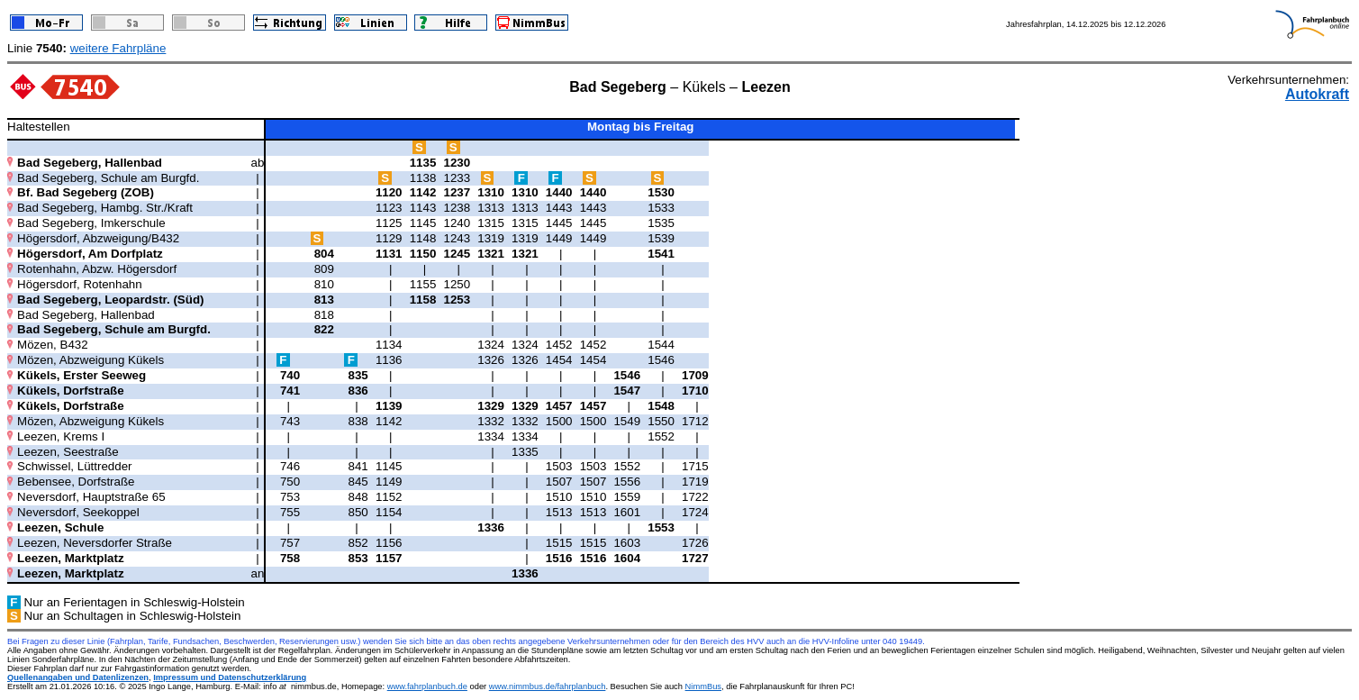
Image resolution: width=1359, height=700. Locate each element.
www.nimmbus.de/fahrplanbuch (547, 686)
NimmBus (703, 686)
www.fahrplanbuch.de (427, 686)
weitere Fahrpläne (118, 48)
